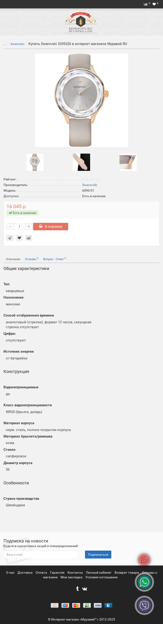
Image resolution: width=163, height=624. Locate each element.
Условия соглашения (101, 577)
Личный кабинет (99, 572)
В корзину (50, 226)
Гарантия (57, 572)
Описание (13, 259)
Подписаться (98, 554)
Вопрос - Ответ (54, 259)
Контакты (76, 572)
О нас (10, 572)
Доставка (25, 572)
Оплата (42, 572)
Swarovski (17, 44)
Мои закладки (71, 577)
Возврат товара (127, 572)
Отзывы (31, 259)
